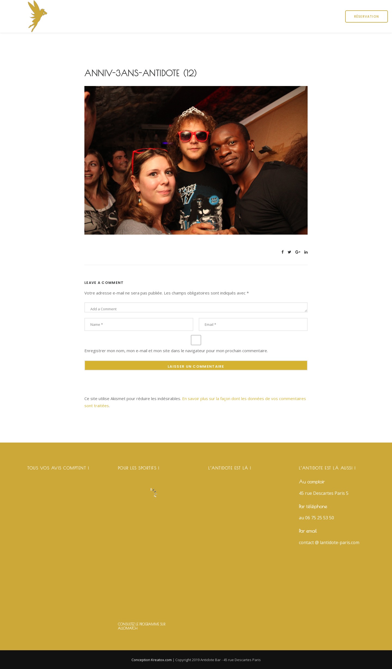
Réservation (366, 16)
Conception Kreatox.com (152, 659)
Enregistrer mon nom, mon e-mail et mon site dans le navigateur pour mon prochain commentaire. (176, 350)
